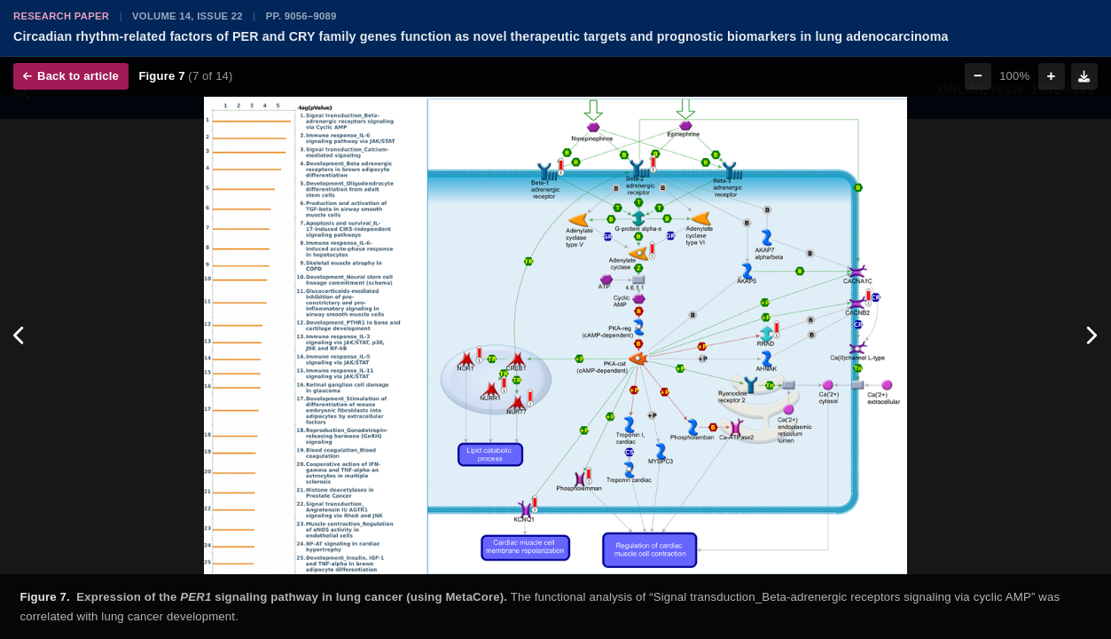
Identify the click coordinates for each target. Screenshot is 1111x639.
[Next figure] (1091, 335)
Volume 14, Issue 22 (187, 16)
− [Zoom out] (978, 75)
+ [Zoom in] (1051, 75)
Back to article (71, 76)
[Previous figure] (20, 335)
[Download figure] (1084, 76)
